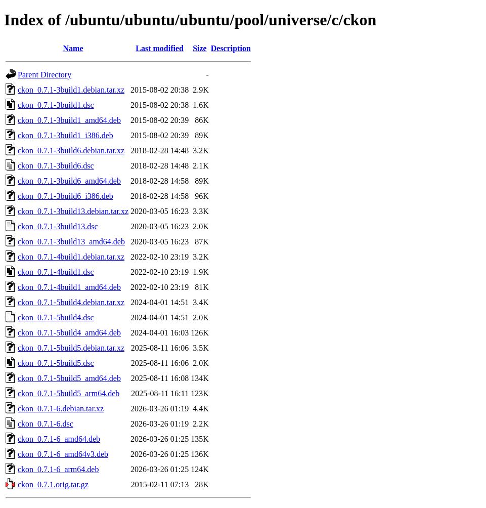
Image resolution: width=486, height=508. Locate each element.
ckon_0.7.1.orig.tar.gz (53, 484)
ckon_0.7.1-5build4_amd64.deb (69, 332)
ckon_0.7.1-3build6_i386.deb (65, 196)
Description (231, 48)
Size (200, 48)
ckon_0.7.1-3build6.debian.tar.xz (71, 150)
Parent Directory (44, 74)
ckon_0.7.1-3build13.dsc (58, 226)
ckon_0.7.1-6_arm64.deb (58, 469)
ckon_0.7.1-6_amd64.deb (59, 439)
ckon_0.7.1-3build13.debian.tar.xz (73, 211)
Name (73, 48)
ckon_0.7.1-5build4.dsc (56, 317)
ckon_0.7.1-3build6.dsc (56, 165)
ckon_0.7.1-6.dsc (45, 423)
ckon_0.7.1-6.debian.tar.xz (61, 408)
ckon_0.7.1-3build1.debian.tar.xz (71, 90)
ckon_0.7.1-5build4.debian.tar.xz (71, 302)
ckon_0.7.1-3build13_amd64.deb (71, 241)
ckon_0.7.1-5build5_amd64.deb (69, 378)
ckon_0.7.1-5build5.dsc (56, 363)
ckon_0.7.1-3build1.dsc (56, 105)
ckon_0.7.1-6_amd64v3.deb (63, 454)
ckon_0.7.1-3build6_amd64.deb (69, 181)
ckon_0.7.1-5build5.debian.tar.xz (71, 348)
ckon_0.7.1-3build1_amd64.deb (69, 120)
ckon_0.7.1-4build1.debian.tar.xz (71, 256)
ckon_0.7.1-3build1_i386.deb (65, 135)
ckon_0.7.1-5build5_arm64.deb (68, 393)
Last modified (160, 48)
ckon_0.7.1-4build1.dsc (56, 272)
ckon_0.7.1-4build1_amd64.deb (69, 287)
